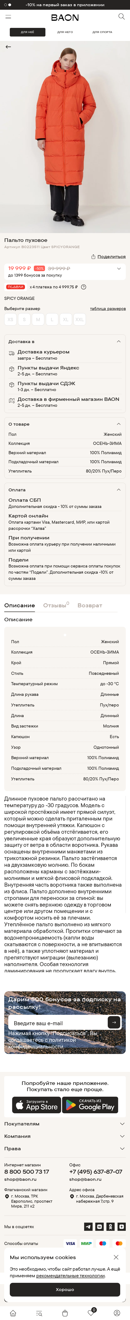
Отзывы (56, 604)
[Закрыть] (116, 1257)
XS (10, 319)
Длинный (110, 715)
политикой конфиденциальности (42, 1043)
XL (66, 319)
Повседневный (104, 673)
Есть (114, 736)
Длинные (110, 694)
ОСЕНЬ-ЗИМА (107, 443)
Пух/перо (109, 705)
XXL (79, 319)
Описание (19, 605)
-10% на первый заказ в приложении (65, 4)
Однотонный (106, 747)
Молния (111, 726)
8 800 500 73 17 (26, 1171)
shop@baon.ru (20, 1179)
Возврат (89, 605)
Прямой (111, 662)
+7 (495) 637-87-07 (95, 1171)
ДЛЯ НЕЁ (27, 32)
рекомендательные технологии (70, 1275)
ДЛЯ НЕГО (65, 32)
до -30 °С (109, 683)
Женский (113, 434)
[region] (63, 883)
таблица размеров (108, 308)
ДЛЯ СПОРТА (102, 32)
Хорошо (65, 1289)
